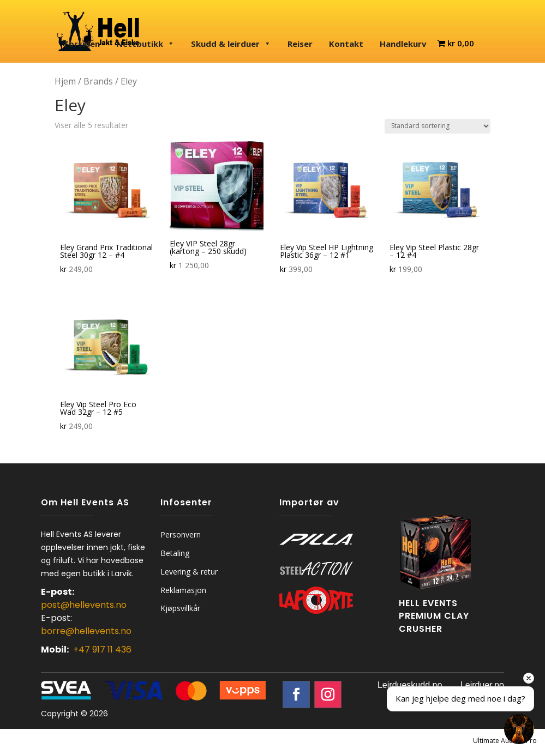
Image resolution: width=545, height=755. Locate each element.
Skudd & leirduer (231, 43)
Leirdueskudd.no (410, 685)
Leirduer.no (482, 685)
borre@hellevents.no (86, 631)
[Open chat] (519, 729)
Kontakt (346, 43)
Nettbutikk (145, 43)
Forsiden (82, 43)
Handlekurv (403, 43)
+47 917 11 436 (102, 649)
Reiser (300, 43)
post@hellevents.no (84, 605)
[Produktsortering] (437, 126)
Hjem (65, 81)
